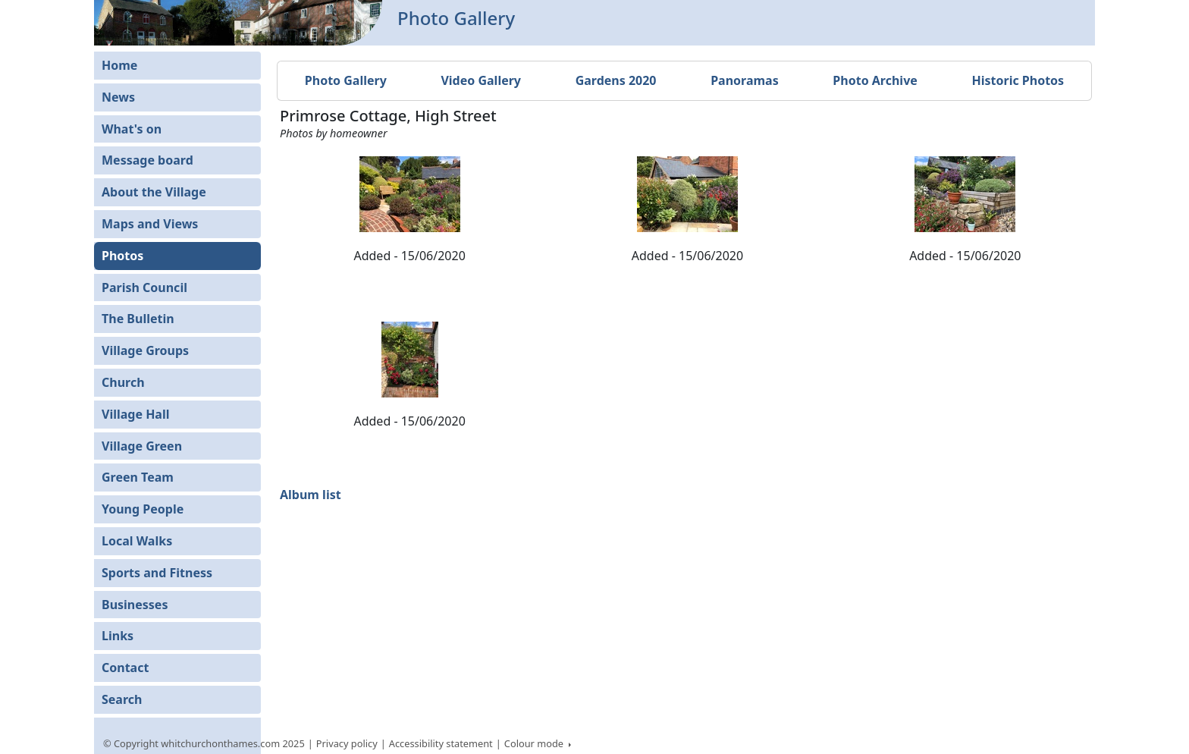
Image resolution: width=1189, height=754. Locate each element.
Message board (147, 160)
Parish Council (144, 287)
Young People (143, 509)
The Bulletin (138, 318)
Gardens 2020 (616, 80)
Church (123, 382)
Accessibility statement (441, 743)
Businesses (135, 604)
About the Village (154, 192)
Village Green (142, 446)
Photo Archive (875, 80)
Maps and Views (150, 223)
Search (122, 699)
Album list (310, 494)
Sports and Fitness (157, 572)
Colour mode (535, 743)
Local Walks (137, 541)
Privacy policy (347, 743)
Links (117, 635)
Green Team (138, 477)
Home (119, 65)
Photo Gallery (346, 80)
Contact (125, 667)
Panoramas (745, 80)
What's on (132, 129)
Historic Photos (1017, 80)
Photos (122, 255)
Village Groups (145, 350)
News (118, 97)
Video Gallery (481, 80)
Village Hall (136, 414)
